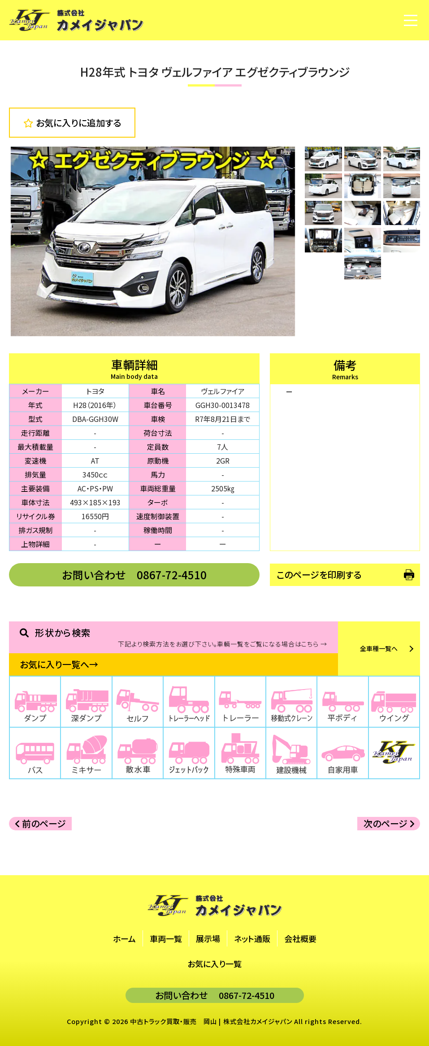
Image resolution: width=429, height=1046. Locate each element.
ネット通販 (252, 938)
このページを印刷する (319, 574)
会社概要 (300, 938)
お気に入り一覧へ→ (59, 664)
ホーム (124, 938)
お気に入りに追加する (72, 122)
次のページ (389, 823)
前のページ (40, 823)
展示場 (208, 938)
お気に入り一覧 (214, 963)
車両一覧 (166, 938)
